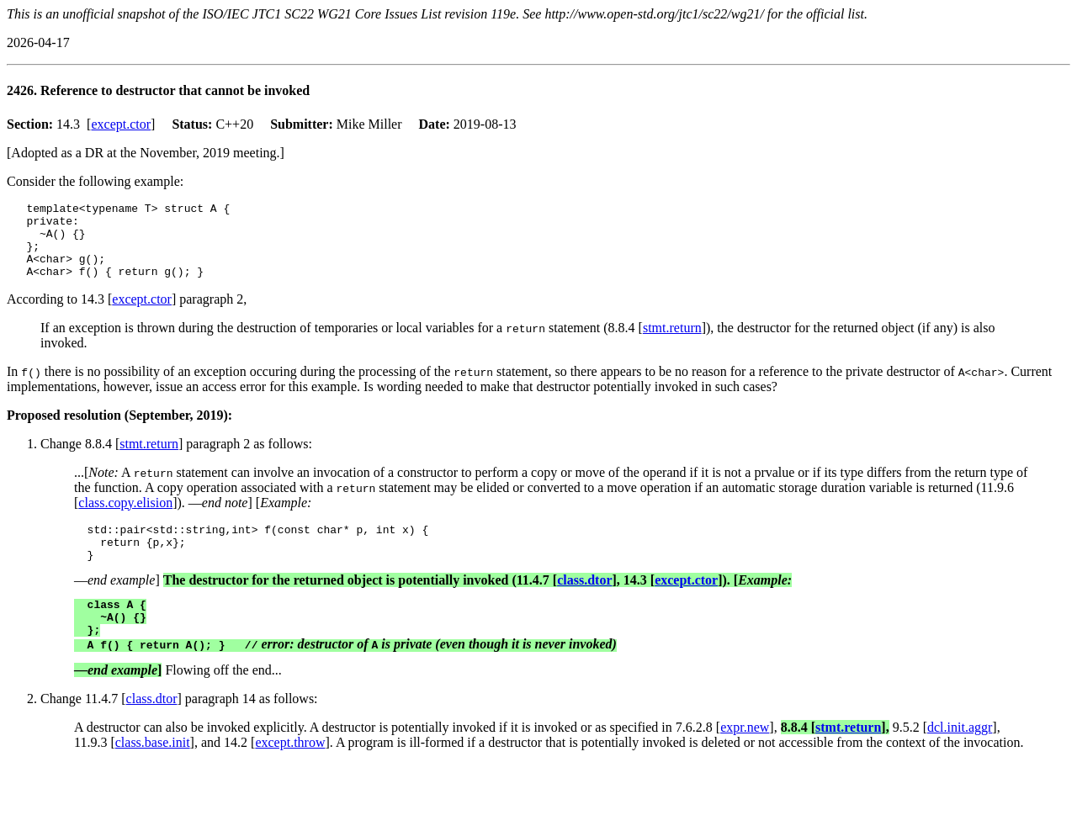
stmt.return (672, 343)
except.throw (290, 772)
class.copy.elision (125, 518)
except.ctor (121, 124)
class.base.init (152, 772)
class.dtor (584, 602)
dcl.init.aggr (959, 757)
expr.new (744, 757)
